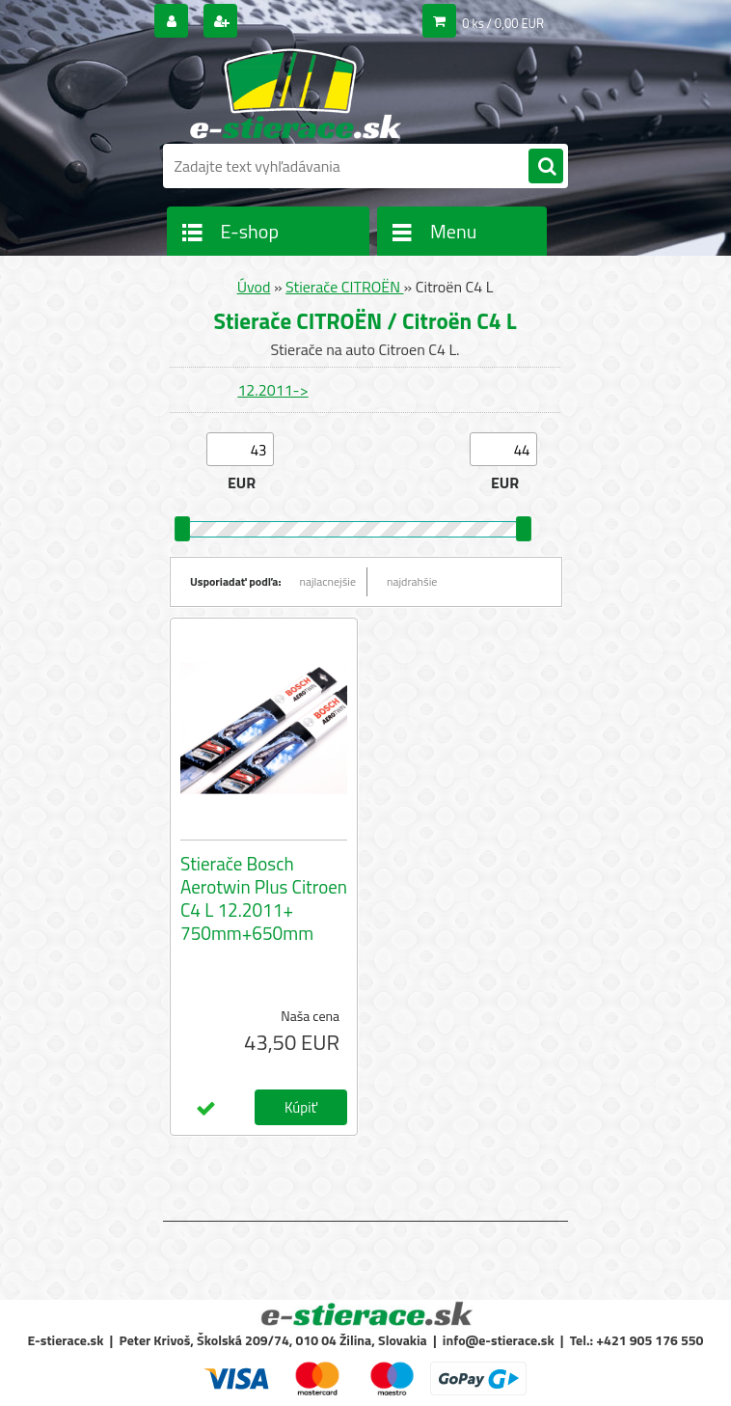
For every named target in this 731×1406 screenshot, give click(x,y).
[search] (545, 167)
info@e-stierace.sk (499, 1340)
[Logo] (295, 93)
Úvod (254, 286)
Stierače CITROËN (344, 286)
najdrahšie (412, 581)
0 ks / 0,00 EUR (503, 23)
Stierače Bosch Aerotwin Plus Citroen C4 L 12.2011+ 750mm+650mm (263, 898)
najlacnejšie (328, 581)
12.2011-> (272, 389)
